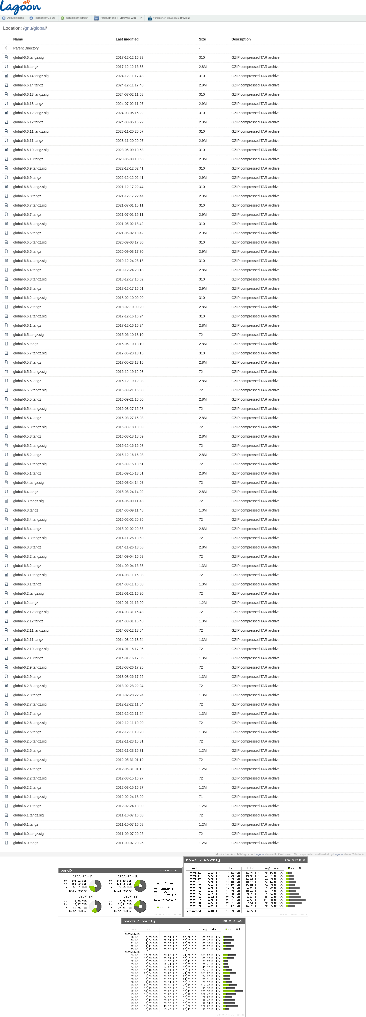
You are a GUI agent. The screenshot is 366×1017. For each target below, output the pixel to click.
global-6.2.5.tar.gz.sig (29, 741)
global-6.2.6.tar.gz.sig (29, 723)
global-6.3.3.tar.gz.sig (29, 538)
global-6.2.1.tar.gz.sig (29, 797)
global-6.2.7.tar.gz (27, 714)
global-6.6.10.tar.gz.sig (30, 150)
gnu (28, 28)
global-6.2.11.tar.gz (28, 640)
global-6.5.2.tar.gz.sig (29, 446)
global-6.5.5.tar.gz (27, 399)
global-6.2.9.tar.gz (27, 677)
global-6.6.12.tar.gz (28, 122)
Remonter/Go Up (45, 17)
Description (241, 39)
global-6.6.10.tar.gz (28, 159)
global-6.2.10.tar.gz (28, 658)
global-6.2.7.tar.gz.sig (29, 704)
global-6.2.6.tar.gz (27, 732)
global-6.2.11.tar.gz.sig (30, 630)
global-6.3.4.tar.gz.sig (29, 519)
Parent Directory (25, 48)
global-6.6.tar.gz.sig (28, 57)
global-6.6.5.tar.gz (27, 252)
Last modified (127, 39)
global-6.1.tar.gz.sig (28, 815)
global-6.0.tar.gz (25, 843)
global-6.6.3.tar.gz (27, 288)
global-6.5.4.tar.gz (27, 418)
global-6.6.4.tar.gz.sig (29, 261)
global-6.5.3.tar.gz (27, 436)
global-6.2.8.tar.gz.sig (29, 686)
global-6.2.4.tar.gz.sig (29, 760)
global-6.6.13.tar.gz (28, 104)
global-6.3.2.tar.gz (27, 566)
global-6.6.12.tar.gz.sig (30, 113)
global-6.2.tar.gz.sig (28, 593)
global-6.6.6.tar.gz (27, 233)
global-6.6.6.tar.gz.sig (29, 224)
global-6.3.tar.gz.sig (28, 501)
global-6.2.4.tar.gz (27, 769)
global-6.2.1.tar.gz (27, 806)
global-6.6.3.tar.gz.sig (29, 279)
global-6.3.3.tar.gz (27, 547)
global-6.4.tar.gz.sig (28, 483)
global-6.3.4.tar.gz (27, 529)
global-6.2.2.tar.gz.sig (29, 778)
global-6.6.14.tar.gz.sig (30, 76)
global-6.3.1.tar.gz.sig (29, 575)
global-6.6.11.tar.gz (28, 141)
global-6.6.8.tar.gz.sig (29, 187)
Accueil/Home (15, 17)
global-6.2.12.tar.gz (28, 621)
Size (202, 39)
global (39, 28)
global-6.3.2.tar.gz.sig (29, 556)
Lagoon (259, 854)
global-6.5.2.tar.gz (27, 455)
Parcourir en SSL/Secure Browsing (171, 17)
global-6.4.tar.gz (25, 492)
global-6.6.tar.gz (25, 67)
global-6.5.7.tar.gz (27, 362)
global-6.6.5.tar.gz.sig (29, 242)
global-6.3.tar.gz (25, 510)
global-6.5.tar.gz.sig (28, 335)
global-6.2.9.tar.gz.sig (29, 667)
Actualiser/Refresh (77, 17)
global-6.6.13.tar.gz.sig (30, 94)
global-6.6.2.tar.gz (27, 307)
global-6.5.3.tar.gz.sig (29, 427)
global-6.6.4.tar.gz (27, 270)
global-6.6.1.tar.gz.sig (29, 316)
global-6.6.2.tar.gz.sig (29, 298)
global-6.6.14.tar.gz (28, 85)
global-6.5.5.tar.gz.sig (29, 390)
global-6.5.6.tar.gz (27, 381)
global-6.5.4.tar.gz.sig (29, 409)
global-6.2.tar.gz (25, 603)
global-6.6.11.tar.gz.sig (30, 131)
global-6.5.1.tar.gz (27, 473)
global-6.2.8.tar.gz (27, 695)
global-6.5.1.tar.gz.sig (29, 464)
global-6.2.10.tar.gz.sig (30, 649)
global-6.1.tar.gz (25, 824)
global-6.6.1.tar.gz (27, 325)
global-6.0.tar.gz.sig (28, 834)
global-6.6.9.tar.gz (27, 178)
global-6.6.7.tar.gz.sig (29, 205)
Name (18, 39)
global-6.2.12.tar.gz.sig (30, 612)
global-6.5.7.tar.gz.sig (29, 353)
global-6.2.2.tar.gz (27, 787)
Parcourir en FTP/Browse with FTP (120, 17)
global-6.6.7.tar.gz (27, 215)
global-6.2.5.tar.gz (27, 751)
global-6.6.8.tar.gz (27, 196)
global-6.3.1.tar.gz (27, 584)
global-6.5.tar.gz (25, 344)
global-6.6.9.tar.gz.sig (29, 168)
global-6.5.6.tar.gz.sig (29, 372)
